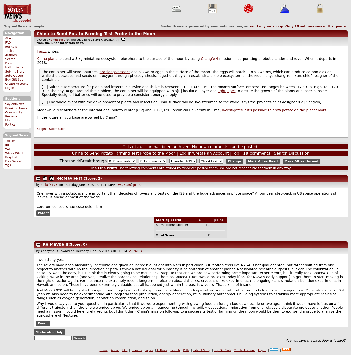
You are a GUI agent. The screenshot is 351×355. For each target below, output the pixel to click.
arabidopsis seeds (115, 72)
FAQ (8, 42)
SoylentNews (17, 13)
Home (104, 350)
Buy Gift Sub (14, 79)
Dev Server (13, 161)
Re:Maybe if (69, 178)
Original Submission (51, 129)
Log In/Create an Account (204, 153)
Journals (11, 46)
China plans (47, 59)
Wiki (8, 149)
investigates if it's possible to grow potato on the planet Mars (274, 110)
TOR (8, 165)
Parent (43, 213)
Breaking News (16, 108)
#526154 (136, 251)
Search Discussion (291, 153)
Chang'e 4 (209, 59)
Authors (11, 55)
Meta (8, 120)
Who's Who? (14, 153)
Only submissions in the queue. (316, 26)
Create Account (16, 83)
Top (236, 153)
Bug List (11, 157)
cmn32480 (58, 39)
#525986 (124, 185)
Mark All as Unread (301, 161)
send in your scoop (266, 26)
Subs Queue (14, 75)
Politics (10, 124)
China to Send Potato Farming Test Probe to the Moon (96, 33)
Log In (9, 88)
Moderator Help (49, 332)
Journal (138, 185)
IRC (7, 145)
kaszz (42, 51)
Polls (8, 63)
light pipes (226, 91)
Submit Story (14, 71)
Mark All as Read (263, 161)
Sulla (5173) (49, 185)
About (9, 38)
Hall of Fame (14, 67)
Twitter (10, 141)
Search (10, 59)
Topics (9, 51)
